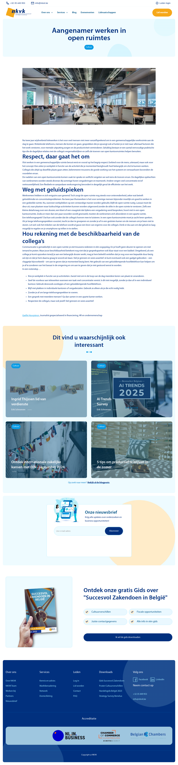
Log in (76, 681)
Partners (9, 696)
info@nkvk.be (139, 699)
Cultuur (89, 47)
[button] (48, 13)
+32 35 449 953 (140, 694)
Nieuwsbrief (11, 701)
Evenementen (87, 12)
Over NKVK (11, 681)
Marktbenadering (48, 686)
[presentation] (76, 542)
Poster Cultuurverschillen (111, 686)
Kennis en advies (47, 681)
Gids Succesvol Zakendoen (111, 681)
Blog (74, 12)
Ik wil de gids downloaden (128, 637)
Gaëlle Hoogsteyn (30, 315)
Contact (77, 691)
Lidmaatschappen (107, 12)
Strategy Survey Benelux (110, 696)
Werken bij (11, 691)
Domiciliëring (46, 696)
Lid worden (162, 12)
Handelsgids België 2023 (110, 691)
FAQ (75, 696)
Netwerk (44, 691)
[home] (23, 13)
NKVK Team (11, 686)
